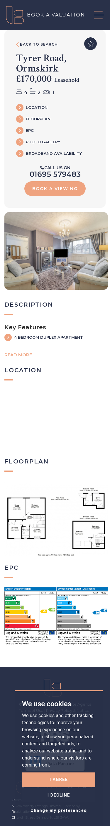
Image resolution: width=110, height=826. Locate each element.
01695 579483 (55, 174)
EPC (30, 130)
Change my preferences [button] (59, 810)
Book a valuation (56, 15)
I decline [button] (59, 795)
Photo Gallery (43, 141)
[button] (94, 15)
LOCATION (37, 107)
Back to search (37, 44)
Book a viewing (55, 188)
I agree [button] (59, 779)
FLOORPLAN (38, 119)
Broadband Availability (54, 153)
